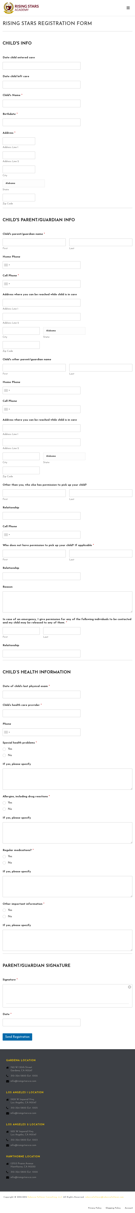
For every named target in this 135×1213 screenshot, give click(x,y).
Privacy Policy (94, 1208)
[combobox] (7, 265)
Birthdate (10, 114)
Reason (7, 587)
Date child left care (16, 76)
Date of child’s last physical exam (26, 686)
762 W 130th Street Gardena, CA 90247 (21, 1069)
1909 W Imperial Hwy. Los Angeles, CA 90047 (23, 1101)
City (5, 175)
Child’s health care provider (22, 705)
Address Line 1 (10, 147)
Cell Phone (11, 275)
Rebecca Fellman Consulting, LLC (45, 1197)
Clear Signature (129, 987)
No (10, 755)
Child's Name (12, 95)
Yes (10, 749)
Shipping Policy (113, 1208)
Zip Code (8, 203)
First (5, 248)
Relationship (11, 507)
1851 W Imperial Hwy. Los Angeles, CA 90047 (23, 1133)
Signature (10, 979)
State (6, 189)
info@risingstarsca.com (23, 1081)
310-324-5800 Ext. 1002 (24, 1076)
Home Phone (11, 256)
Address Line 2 (11, 161)
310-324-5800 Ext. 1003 (24, 1140)
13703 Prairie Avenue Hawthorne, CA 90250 (23, 1165)
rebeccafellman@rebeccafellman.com (104, 1197)
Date (7, 1014)
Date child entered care (19, 57)
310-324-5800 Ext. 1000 (24, 1172)
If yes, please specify (17, 764)
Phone (7, 724)
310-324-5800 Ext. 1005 (24, 1108)
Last (71, 248)
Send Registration (17, 1036)
